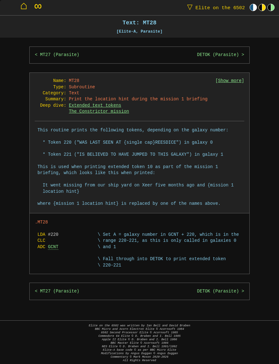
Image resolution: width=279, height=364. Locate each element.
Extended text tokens (95, 106)
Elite (214, 7)
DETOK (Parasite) (218, 55)
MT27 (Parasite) (59, 55)
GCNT (53, 247)
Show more (230, 81)
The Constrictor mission (99, 112)
